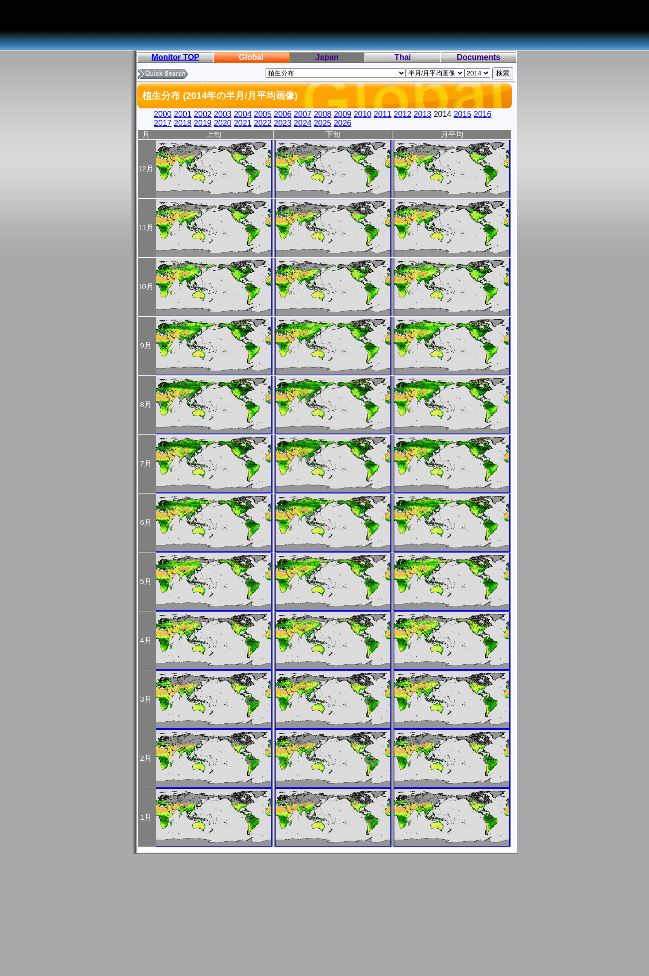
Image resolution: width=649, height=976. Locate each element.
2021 (243, 123)
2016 (483, 114)
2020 (223, 123)
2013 (423, 114)
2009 (342, 114)
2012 (403, 114)
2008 (322, 114)
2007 (303, 114)
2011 (383, 114)
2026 (342, 123)
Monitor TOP (176, 57)
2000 (163, 114)
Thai (402, 57)
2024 (303, 123)
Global (251, 57)
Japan (327, 57)
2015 (463, 114)
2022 (263, 123)
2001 (183, 114)
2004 (243, 114)
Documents (478, 57)
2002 (203, 114)
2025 (322, 123)
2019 (203, 123)
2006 (283, 114)
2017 (163, 123)
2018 (183, 123)
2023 (283, 123)
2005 (263, 114)
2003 (223, 114)
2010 (362, 114)
